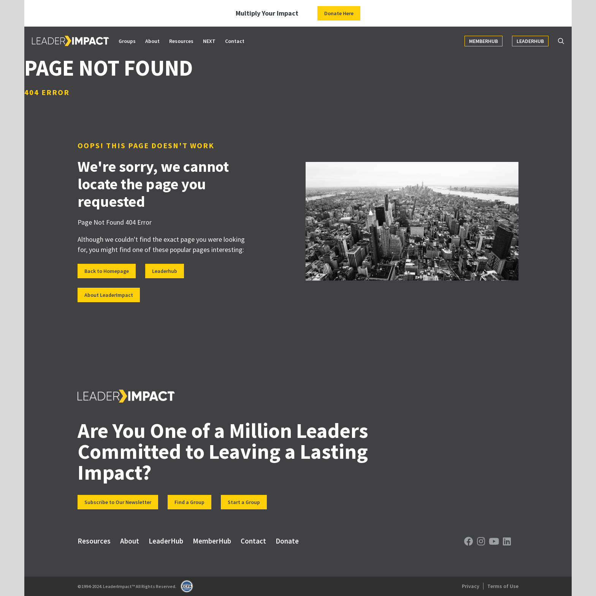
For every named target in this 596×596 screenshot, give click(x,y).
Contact (234, 41)
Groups (127, 41)
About (152, 41)
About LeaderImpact (108, 295)
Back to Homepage (106, 271)
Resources (181, 41)
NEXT (209, 41)
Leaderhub (164, 271)
